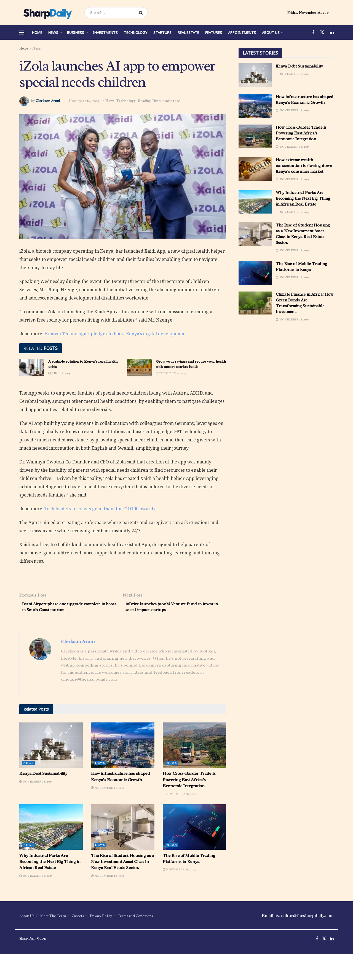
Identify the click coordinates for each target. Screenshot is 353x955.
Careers (78, 917)
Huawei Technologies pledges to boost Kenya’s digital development (115, 334)
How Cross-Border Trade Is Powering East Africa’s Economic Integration (189, 781)
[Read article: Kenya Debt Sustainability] (51, 746)
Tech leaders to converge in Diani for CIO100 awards (99, 509)
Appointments (242, 32)
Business (75, 32)
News (53, 32)
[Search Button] (142, 12)
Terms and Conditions (135, 917)
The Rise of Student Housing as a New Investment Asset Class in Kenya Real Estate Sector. (122, 863)
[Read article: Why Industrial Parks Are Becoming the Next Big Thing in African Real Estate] (51, 828)
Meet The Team (53, 917)
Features (213, 32)
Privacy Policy (101, 917)
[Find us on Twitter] (322, 32)
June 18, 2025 (59, 373)
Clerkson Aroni (48, 100)
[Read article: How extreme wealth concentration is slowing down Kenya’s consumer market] (255, 169)
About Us (271, 32)
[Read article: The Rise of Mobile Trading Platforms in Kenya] (194, 828)
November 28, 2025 (35, 782)
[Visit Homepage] (47, 12)
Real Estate (188, 32)
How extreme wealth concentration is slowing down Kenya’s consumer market (304, 165)
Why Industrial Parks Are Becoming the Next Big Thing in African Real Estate (49, 863)
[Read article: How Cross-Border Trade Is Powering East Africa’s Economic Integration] (194, 746)
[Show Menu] (21, 32)
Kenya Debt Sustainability (43, 775)
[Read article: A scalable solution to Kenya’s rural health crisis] (31, 367)
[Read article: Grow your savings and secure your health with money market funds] (139, 367)
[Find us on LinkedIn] (332, 32)
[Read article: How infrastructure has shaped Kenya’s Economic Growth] (122, 746)
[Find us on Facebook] (313, 32)
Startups (162, 32)
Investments (105, 32)
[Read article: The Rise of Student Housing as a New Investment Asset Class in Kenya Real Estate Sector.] (122, 828)
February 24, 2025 (171, 373)
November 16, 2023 (84, 100)
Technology (135, 32)
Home (37, 32)
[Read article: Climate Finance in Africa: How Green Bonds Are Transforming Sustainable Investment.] (255, 303)
